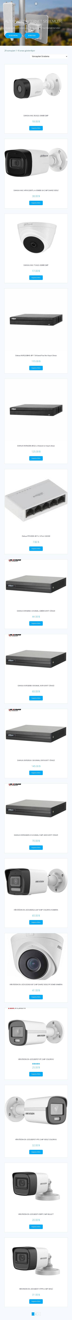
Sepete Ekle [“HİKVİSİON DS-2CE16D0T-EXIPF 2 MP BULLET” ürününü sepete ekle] (36, 1227)
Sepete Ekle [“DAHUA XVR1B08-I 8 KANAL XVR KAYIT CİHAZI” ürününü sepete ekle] (36, 698)
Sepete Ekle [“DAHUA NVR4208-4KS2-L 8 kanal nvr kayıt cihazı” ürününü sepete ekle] (36, 458)
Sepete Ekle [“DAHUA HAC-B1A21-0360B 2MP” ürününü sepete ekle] (36, 128)
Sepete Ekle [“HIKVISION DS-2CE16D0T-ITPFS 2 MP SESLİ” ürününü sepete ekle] (36, 1301)
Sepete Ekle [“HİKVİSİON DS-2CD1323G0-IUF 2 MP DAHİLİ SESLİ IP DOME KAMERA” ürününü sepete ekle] (36, 997)
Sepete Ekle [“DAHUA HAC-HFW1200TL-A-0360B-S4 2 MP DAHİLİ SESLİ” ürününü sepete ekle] (36, 203)
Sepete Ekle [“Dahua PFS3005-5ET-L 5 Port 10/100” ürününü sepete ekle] (36, 549)
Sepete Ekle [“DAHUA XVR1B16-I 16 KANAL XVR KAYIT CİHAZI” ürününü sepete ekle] (36, 773)
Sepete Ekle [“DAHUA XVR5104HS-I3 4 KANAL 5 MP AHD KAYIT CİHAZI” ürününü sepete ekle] (36, 848)
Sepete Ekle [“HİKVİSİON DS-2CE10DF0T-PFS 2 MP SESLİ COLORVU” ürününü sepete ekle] (36, 1152)
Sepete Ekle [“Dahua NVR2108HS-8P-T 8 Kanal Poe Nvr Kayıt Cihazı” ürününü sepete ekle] (36, 368)
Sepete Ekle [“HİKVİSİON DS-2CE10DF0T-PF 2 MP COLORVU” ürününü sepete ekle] (36, 1074)
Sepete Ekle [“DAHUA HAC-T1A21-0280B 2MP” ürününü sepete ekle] (36, 278)
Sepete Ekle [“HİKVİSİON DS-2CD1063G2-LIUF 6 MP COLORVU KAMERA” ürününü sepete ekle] (36, 922)
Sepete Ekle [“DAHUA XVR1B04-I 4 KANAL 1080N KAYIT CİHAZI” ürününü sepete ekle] (36, 623)
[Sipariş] (49, 56)
